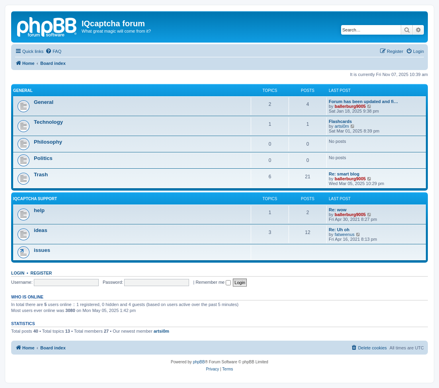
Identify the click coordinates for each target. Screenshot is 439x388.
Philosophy (48, 142)
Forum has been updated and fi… (363, 101)
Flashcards (340, 121)
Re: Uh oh (339, 229)
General (23, 90)
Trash (41, 174)
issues (42, 250)
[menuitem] (53, 51)
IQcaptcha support (35, 199)
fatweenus (345, 234)
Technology (48, 122)
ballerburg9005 (350, 106)
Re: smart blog (344, 174)
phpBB (199, 362)
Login (17, 273)
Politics (43, 158)
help (39, 210)
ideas (40, 230)
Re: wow (338, 209)
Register (41, 273)
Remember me (213, 282)
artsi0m (342, 126)
